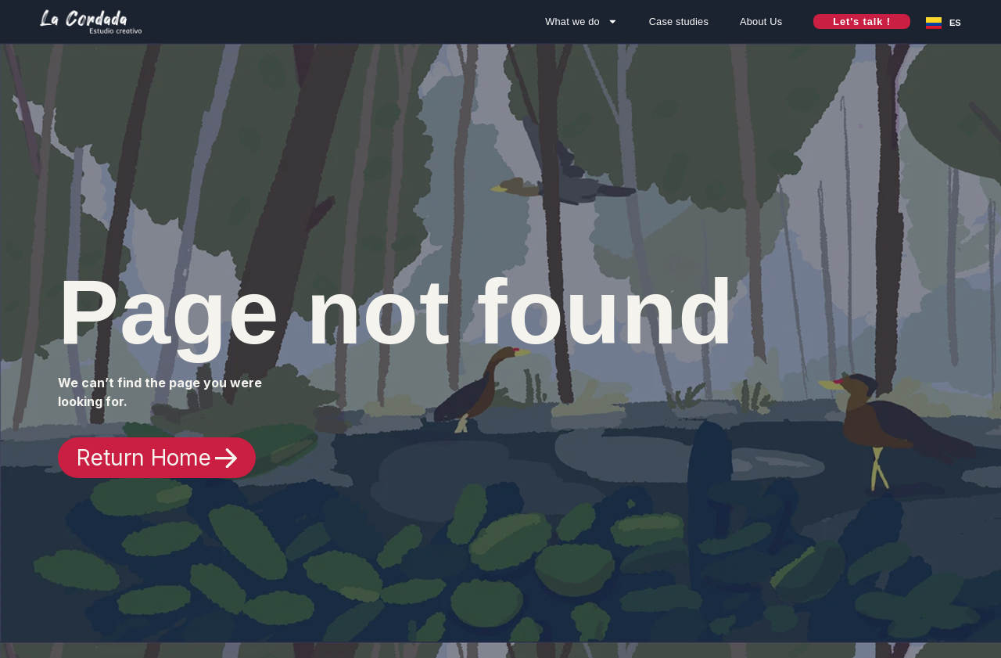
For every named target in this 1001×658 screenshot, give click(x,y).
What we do (581, 21)
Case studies (679, 21)
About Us (761, 21)
